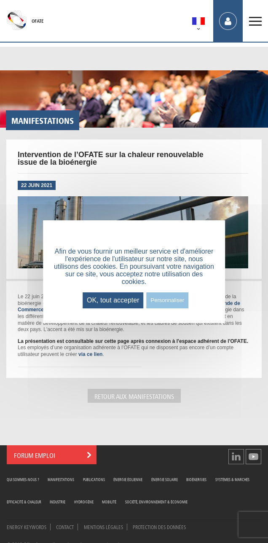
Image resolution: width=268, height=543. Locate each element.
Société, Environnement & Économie (156, 501)
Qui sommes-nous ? (23, 479)
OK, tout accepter (113, 300)
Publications (94, 479)
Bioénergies (196, 479)
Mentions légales (103, 526)
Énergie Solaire (164, 479)
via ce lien (90, 354)
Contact (65, 526)
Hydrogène (84, 501)
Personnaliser (168, 300)
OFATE (37, 21)
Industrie (57, 501)
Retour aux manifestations (134, 396)
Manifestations (61, 479)
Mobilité (109, 501)
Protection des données (159, 526)
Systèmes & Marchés (232, 479)
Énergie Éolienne (127, 479)
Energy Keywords (26, 526)
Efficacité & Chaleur (24, 501)
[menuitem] (198, 22)
